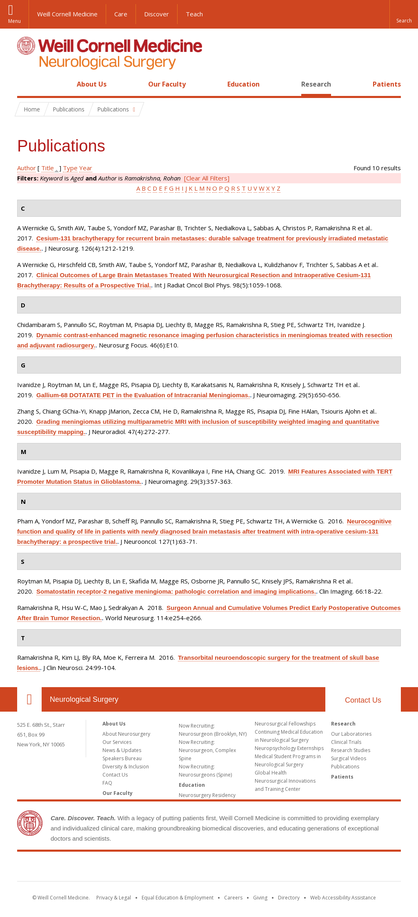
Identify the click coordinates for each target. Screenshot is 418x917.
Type (70, 168)
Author (26, 168)
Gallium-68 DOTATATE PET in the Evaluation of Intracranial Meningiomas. (143, 395)
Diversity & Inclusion (125, 766)
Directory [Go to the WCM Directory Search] (289, 897)
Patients (387, 84)
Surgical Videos (348, 758)
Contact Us (363, 700)
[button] (403, 14)
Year (85, 168)
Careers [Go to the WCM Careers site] (233, 897)
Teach (194, 14)
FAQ (107, 782)
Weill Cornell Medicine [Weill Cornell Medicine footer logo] (209, 868)
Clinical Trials (346, 742)
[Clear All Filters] (206, 178)
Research (316, 84)
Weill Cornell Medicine (67, 14)
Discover (156, 14)
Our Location (29, 699)
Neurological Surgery (84, 699)
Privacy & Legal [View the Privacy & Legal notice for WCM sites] (113, 897)
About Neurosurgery (126, 733)
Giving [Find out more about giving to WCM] (260, 897)
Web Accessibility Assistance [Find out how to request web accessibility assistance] (343, 897)
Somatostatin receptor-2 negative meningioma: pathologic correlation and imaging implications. (176, 591)
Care (120, 14)
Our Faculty (167, 84)
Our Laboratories (351, 733)
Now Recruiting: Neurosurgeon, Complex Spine (207, 750)
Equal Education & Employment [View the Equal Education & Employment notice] (177, 897)
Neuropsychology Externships (289, 748)
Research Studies (350, 750)
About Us (92, 84)
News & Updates (121, 750)
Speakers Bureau (122, 758)
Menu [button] (14, 21)
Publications (345, 766)
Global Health (271, 772)
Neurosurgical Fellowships (285, 723)
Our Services (116, 742)
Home (26, 84)
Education (243, 84)
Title (47, 168)
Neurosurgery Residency (207, 795)
